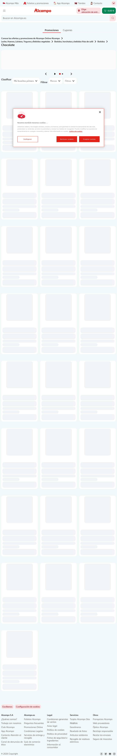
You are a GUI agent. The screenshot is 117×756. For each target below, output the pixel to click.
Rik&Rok (74, 723)
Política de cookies (55, 730)
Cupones (67, 30)
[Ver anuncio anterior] (46, 74)
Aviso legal (52, 726)
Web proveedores (101, 723)
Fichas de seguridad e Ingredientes (57, 739)
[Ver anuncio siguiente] (71, 74)
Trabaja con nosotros (11, 723)
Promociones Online (33, 727)
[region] (58, 127)
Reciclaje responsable (103, 731)
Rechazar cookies (66, 139)
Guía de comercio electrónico (32, 743)
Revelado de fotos (78, 731)
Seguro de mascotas (102, 739)
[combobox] (55, 18)
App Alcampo (7, 731)
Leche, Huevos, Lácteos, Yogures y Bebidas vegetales (25, 41)
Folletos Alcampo (32, 719)
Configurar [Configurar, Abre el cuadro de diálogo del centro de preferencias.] (27, 139)
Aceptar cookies (89, 139)
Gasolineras (75, 727)
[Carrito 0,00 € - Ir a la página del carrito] (109, 11)
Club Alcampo (8, 727)
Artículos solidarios (79, 735)
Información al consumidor (54, 746)
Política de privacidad (57, 733)
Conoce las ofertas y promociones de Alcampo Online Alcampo (30, 38)
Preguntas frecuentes (34, 723)
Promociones (52, 30)
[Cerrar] (100, 112)
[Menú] (4, 11)
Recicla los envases (102, 735)
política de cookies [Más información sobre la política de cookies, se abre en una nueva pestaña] (75, 131)
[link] (28, 707)
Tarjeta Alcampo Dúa (80, 719)
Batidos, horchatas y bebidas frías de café (73, 41)
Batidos (101, 41)
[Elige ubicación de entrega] (88, 11)
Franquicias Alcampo (102, 719)
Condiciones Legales (33, 731)
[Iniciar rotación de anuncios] (55, 74)
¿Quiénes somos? (9, 719)
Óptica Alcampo (100, 727)
